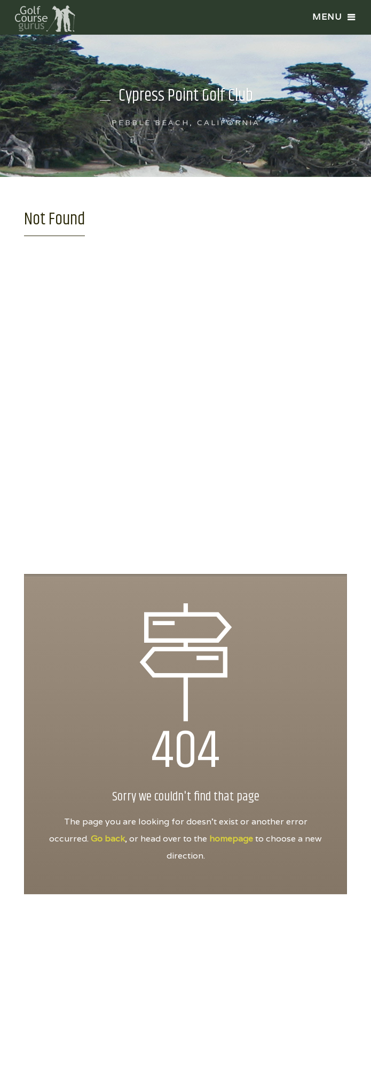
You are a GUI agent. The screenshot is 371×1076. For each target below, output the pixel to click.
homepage (231, 838)
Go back (108, 838)
